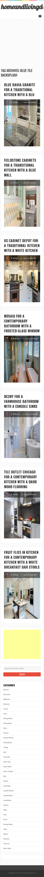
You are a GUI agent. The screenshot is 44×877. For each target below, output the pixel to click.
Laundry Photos (8, 791)
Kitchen (15, 102)
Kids (4, 776)
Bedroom (6, 704)
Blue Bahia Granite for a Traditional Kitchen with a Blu (19, 89)
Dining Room (7, 723)
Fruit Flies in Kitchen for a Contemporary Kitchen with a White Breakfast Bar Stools (22, 560)
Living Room (7, 800)
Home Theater (8, 771)
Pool (5, 815)
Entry (5, 728)
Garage (5, 747)
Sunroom (6, 844)
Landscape (6, 786)
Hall (4, 752)
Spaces (5, 834)
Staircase (6, 839)
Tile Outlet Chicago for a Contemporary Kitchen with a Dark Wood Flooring (20, 479)
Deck (5, 714)
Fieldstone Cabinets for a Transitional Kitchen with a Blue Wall (20, 167)
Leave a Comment (29, 102)
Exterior (6, 733)
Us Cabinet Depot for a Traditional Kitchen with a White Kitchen (22, 245)
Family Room (7, 743)
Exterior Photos (8, 738)
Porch (5, 820)
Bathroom (16, 339)
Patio (5, 810)
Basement (6, 694)
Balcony (6, 690)
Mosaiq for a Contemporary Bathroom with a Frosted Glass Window (22, 323)
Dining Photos (8, 719)
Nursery (5, 805)
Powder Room (8, 824)
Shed (5, 829)
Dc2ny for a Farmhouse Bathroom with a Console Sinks (21, 401)
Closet (5, 709)
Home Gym (7, 762)
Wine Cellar (7, 848)
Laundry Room (8, 795)
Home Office (7, 767)
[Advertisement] (22, 43)
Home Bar (6, 757)
